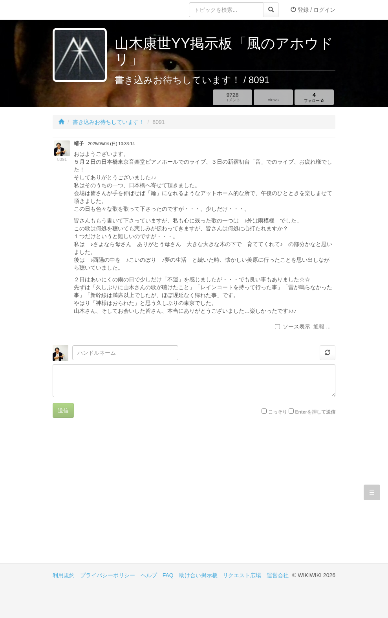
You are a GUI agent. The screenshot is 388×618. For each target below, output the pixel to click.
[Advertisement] (123, 496)
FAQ (168, 575)
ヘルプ (149, 575)
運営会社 (278, 575)
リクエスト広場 (242, 575)
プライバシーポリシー (107, 575)
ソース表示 (292, 326)
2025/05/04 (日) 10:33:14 (111, 143)
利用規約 (64, 575)
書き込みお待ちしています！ (108, 122)
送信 (63, 410)
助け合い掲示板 (198, 575)
